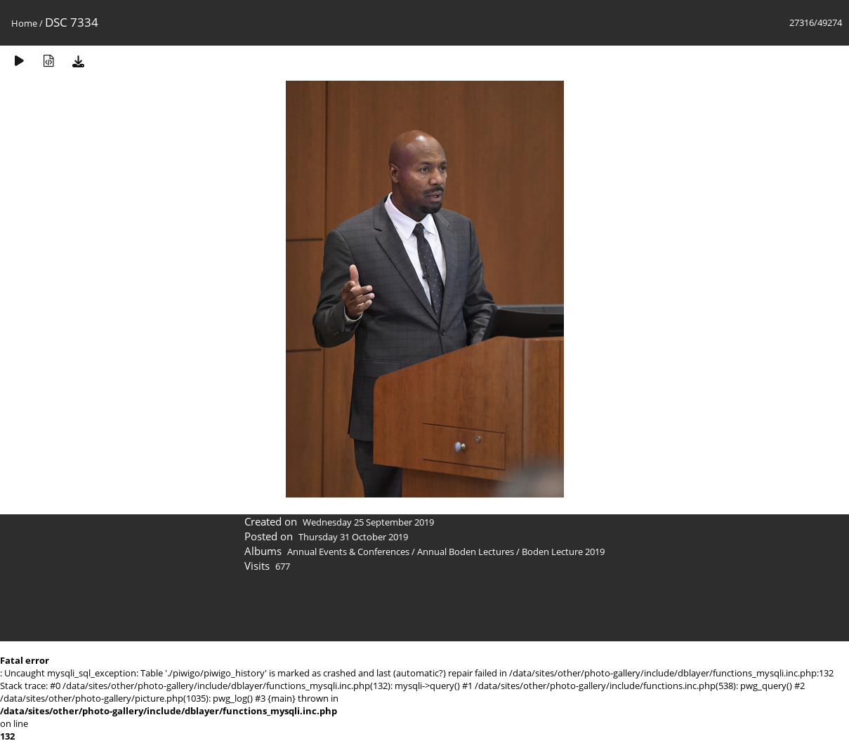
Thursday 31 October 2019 (353, 536)
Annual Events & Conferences (348, 551)
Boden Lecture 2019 (563, 551)
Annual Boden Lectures (465, 551)
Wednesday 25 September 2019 (368, 522)
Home (24, 23)
